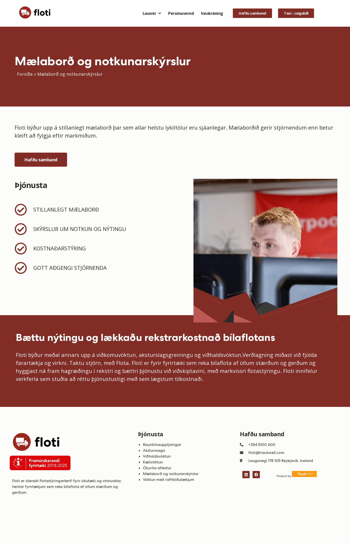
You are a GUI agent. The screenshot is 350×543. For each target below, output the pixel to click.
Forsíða (25, 74)
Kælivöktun (153, 462)
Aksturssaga (154, 450)
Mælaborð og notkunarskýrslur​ (171, 473)
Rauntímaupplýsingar (162, 444)
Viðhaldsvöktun (157, 456)
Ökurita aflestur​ (157, 467)
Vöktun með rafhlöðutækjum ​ (169, 479)
